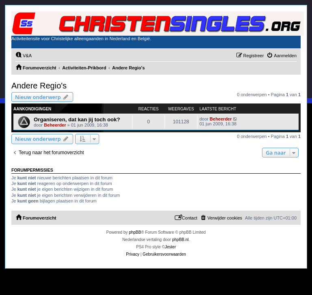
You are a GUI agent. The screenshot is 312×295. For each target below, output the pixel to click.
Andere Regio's (39, 85)
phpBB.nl (180, 239)
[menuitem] (23, 55)
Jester (170, 247)
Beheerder (55, 125)
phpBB (135, 232)
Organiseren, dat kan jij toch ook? (77, 119)
